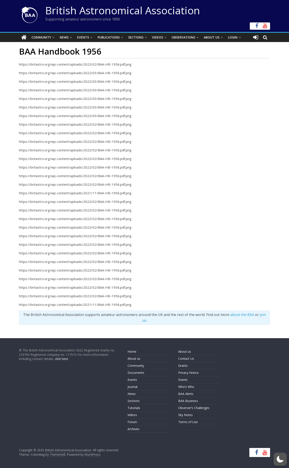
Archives (133, 429)
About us (134, 358)
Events (83, 37)
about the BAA (242, 314)
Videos (157, 37)
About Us (211, 37)
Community (41, 37)
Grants (183, 365)
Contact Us (186, 358)
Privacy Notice (188, 373)
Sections (135, 37)
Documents (136, 373)
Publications (109, 37)
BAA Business (188, 401)
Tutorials (134, 408)
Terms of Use (188, 422)
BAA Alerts (185, 394)
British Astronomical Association (122, 10)
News (64, 37)
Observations (183, 37)
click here (61, 359)
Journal (132, 387)
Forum (132, 422)
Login (232, 37)
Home (132, 351)
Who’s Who (186, 387)
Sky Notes (185, 415)
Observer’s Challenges (193, 408)
